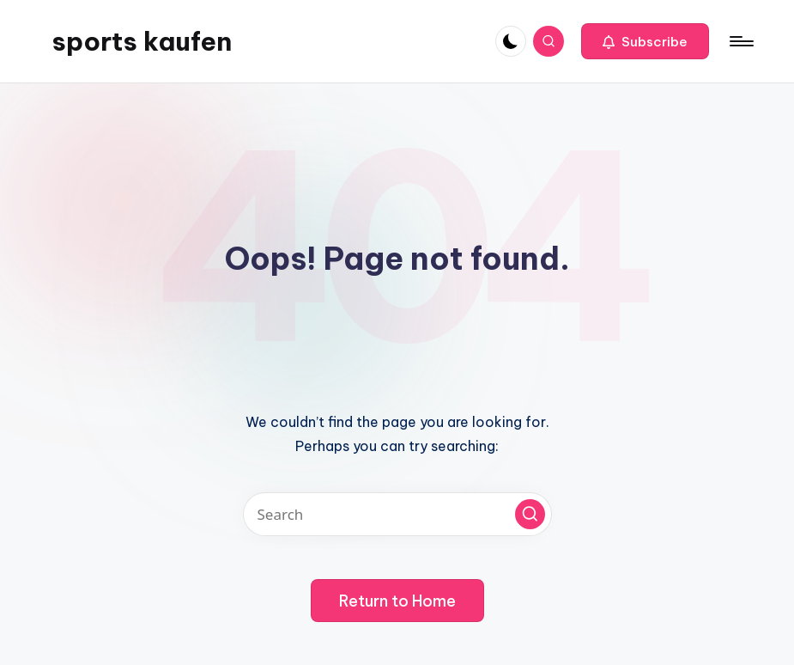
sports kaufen (142, 41)
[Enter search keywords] (397, 514)
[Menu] (740, 41)
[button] (645, 41)
